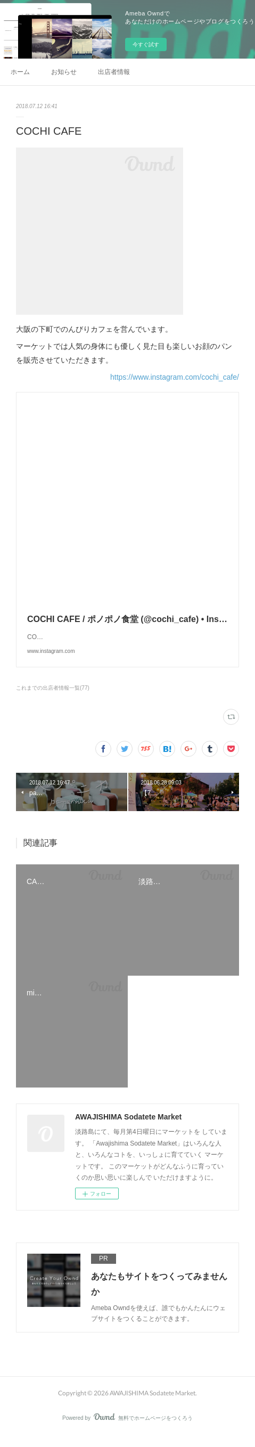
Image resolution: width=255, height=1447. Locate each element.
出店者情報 (114, 72)
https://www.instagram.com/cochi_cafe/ (174, 377)
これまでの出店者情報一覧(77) (52, 698)
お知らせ (64, 72)
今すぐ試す (146, 44)
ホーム (20, 72)
